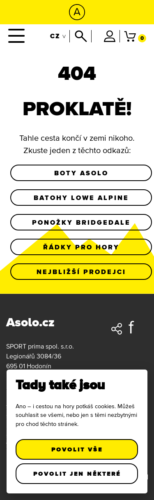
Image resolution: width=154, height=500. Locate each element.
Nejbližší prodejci (81, 271)
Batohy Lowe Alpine (81, 197)
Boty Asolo (81, 173)
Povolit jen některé (77, 473)
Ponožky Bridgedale (81, 222)
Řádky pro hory (81, 247)
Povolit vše (77, 449)
